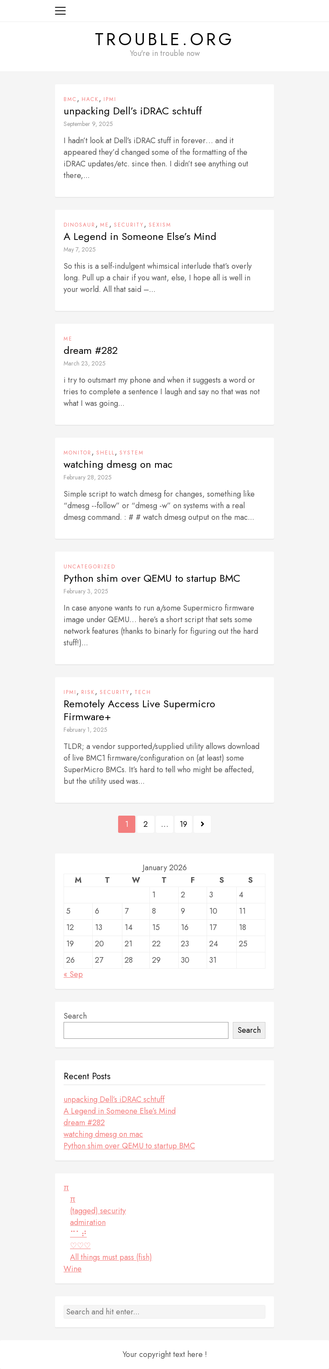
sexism (160, 225)
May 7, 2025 (80, 249)
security (129, 225)
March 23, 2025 (85, 363)
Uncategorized (90, 567)
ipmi (110, 99)
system (131, 453)
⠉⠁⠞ (78, 1234)
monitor (77, 453)
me (104, 225)
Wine (73, 1268)
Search (75, 1016)
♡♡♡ (80, 1245)
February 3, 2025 (86, 591)
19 (183, 824)
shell (105, 453)
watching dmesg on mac (118, 464)
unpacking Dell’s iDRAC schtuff (133, 110)
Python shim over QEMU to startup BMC (152, 578)
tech (142, 692)
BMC (70, 99)
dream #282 (91, 350)
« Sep (73, 974)
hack (90, 99)
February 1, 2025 (85, 729)
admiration (88, 1222)
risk (88, 692)
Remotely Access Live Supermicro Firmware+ (139, 710)
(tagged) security (98, 1210)
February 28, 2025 (88, 477)
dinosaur (79, 225)
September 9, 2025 (88, 124)
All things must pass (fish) (111, 1257)
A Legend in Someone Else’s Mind (140, 236)
